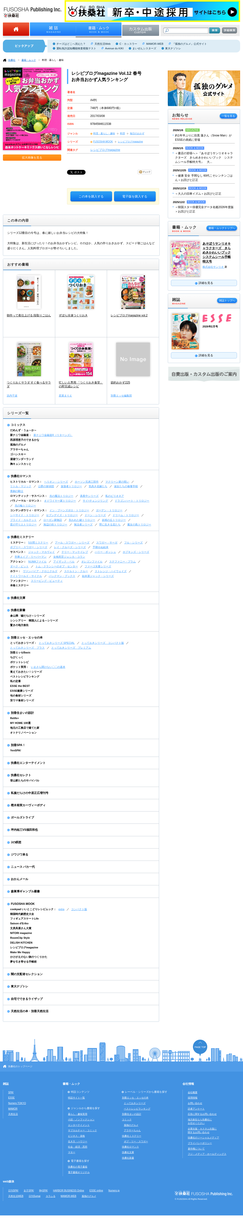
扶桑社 (11, 60)
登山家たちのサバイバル (24, 780)
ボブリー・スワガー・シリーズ (28, 547)
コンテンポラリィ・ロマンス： (28, 510)
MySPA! (43, 1190)
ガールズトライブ (22, 817)
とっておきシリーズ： (23, 642)
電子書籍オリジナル (79, 1172)
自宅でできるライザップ (27, 999)
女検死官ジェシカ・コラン (69, 556)
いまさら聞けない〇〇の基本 (48, 666)
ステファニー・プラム (122, 561)
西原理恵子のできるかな (24, 439)
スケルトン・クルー (76, 571)
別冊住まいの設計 (22, 713)
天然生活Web (102, 43)
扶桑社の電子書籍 (77, 1166)
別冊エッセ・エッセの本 (27, 637)
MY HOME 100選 (20, 723)
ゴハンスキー (18, 454)
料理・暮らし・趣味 (53, 60)
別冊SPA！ (18, 745)
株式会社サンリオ (213, 266)
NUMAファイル (37, 561)
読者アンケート (196, 1108)
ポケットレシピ (19, 662)
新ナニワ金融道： (20, 435)
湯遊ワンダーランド (22, 459)
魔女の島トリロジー (139, 524)
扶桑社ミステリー (22, 537)
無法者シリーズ (83, 524)
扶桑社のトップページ (20, 1066)
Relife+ (14, 718)
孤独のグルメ (18, 444)
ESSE (11, 1097)
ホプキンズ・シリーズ (136, 551)
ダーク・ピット (19, 566)
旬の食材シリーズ (20, 695)
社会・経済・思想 (77, 1146)
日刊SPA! (13, 1190)
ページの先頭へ (200, 1047)
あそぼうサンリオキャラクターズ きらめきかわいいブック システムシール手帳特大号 (216, 252)
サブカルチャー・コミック (82, 1130)
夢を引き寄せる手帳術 (23, 961)
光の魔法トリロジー (61, 495)
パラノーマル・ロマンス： (26, 500)
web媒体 (8, 1181)
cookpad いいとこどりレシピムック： (33, 909)
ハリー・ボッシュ (105, 551)
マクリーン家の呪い (117, 481)
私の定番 (15, 681)
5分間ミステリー (38, 542)
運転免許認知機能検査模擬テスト (76, 48)
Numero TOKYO (17, 1103)
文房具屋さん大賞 (20, 928)
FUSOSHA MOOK (103, 141)
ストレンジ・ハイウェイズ (111, 571)
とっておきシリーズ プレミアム (71, 647)
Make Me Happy (20, 952)
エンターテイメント (79, 1125)
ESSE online (96, 1190)
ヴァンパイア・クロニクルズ (40, 571)
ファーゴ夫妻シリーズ (98, 566)
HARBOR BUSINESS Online (68, 1190)
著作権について (196, 1148)
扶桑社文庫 (18, 598)
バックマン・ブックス (62, 576)
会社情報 (188, 1084)
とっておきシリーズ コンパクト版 (102, 642)
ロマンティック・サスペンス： (28, 495)
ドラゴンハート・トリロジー (132, 500)
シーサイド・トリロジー (24, 515)
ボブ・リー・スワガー (136, 1141)
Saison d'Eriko (19, 923)
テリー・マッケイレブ (74, 551)
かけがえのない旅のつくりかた (28, 956)
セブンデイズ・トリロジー (62, 515)
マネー (71, 1152)
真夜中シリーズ (89, 495)
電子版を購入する (134, 196)
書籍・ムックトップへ (222, 228)
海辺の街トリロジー (55, 524)
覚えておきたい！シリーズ (26, 671)
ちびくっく (16, 657)
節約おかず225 (120, 382)
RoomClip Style (20, 937)
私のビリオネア (114, 495)
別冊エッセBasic (20, 652)
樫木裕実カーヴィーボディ (28, 805)
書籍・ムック (28, 60)
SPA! (11, 1092)
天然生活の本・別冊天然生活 (29, 1011)
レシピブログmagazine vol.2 (129, 315)
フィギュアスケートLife (24, 918)
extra (61, 909)
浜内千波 (12, 395)
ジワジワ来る (19, 854)
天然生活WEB (15, 1196)
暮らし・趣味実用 (77, 1114)
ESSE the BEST (20, 685)
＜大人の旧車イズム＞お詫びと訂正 (198, 193)
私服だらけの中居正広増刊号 (29, 793)
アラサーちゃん (19, 449)
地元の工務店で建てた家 (24, 727)
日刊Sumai (34, 1196)
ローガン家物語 (52, 519)
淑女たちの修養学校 (126, 486)
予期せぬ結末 (100, 547)
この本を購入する (91, 196)
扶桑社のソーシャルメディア (203, 1137)
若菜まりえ (65, 395)
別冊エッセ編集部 (121, 395)
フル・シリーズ (133, 542)
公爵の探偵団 (46, 486)
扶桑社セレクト (21, 775)
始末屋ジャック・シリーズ (98, 576)
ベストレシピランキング (24, 676)
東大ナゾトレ (173, 48)
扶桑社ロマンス (21, 476)
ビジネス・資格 (76, 1136)
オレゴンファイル (91, 561)
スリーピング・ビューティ (47, 580)
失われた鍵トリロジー (82, 519)
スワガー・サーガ (106, 542)
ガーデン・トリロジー (109, 510)
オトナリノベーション (23, 732)
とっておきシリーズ (135, 1103)
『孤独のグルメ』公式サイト (189, 43)
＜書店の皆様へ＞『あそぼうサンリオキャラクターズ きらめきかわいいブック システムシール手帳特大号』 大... (204, 158)
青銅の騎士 (16, 491)
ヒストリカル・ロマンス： (26, 481)
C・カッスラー (128, 43)
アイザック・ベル (63, 561)
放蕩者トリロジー (71, 486)
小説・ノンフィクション (81, 1119)
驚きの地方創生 (19, 625)
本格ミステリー (19, 585)
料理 (122, 133)
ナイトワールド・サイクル (26, 576)
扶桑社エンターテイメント (28, 763)
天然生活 (13, 1114)
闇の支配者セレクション (27, 974)
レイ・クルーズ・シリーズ (70, 547)
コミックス (18, 425)
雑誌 (6, 1084)
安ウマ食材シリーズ (22, 700)
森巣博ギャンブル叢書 (25, 891)
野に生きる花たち (110, 524)
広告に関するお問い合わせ (202, 1114)
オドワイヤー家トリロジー (60, 500)
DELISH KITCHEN (21, 942)
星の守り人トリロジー (23, 524)
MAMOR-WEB (154, 43)
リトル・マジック (20, 486)
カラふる (50, 1196)
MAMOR (13, 1108)
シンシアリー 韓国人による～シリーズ (34, 620)
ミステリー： (18, 542)
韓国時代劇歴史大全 (22, 914)
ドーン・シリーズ (95, 515)
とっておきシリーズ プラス (27, 647)
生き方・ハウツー (77, 1141)
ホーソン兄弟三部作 (87, 481)
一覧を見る (228, 116)
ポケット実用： (19, 666)
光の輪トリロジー (25, 505)
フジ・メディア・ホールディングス (207, 1154)
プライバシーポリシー (200, 1143)
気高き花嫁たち (98, 486)
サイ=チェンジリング (95, 500)
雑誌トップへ (227, 300)
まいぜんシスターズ (144, 48)
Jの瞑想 (16, 842)
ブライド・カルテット (23, 519)
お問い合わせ (195, 1103)
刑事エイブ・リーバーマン (31, 556)
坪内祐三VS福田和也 (24, 829)
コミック (127, 1119)
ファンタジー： (19, 580)
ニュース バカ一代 (23, 867)
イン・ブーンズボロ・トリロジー (69, 510)
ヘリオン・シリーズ (56, 481)
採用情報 (192, 1097)
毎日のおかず (137, 133)
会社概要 (192, 1092)
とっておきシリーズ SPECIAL (57, 642)
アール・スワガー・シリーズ (72, 542)
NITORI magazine (21, 933)
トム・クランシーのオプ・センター (56, 566)
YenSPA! (15, 750)
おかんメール (19, 879)
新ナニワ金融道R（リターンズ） (53, 435)
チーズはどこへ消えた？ (71, 43)
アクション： (18, 561)
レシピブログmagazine (130, 141)
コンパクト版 (79, 909)
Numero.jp (114, 1190)
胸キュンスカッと (20, 463)
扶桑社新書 (18, 610)
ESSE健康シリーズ (21, 690)
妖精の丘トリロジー (114, 519)
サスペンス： (18, 551)
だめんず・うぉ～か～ (23, 430)
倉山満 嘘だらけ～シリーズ (27, 615)
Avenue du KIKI (114, 48)
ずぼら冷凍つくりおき (73, 315)
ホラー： (15, 571)
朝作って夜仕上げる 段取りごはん (29, 315)
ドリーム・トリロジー (126, 515)
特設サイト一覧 (76, 1097)
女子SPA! (29, 1190)
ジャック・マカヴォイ (41, 551)
